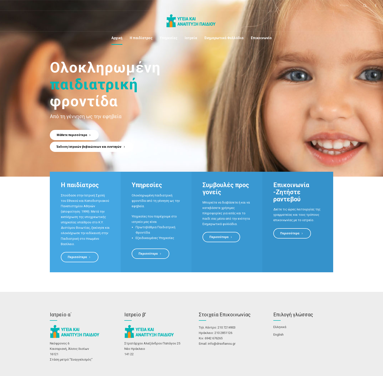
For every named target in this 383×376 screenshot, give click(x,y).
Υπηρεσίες (168, 38)
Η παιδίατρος (141, 38)
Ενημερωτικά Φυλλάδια (224, 38)
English (278, 334)
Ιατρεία (191, 38)
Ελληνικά (279, 327)
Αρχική (116, 38)
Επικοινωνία (261, 38)
